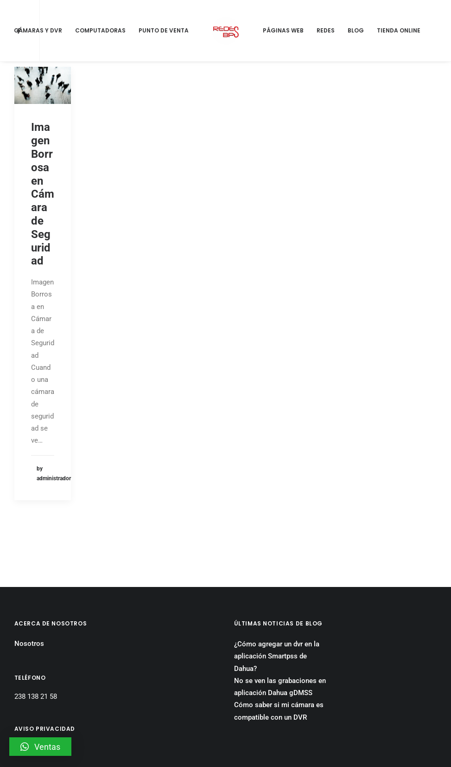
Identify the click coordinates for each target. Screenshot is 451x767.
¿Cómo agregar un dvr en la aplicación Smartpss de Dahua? (276, 603)
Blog (356, 30)
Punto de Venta (164, 30)
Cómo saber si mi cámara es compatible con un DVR (279, 657)
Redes (326, 30)
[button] (40, 746)
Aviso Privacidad (40, 694)
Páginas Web (283, 30)
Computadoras (100, 30)
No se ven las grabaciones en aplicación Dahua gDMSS (280, 633)
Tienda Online (398, 30)
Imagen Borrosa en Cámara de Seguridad (42, 194)
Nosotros (29, 590)
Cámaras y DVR (38, 30)
